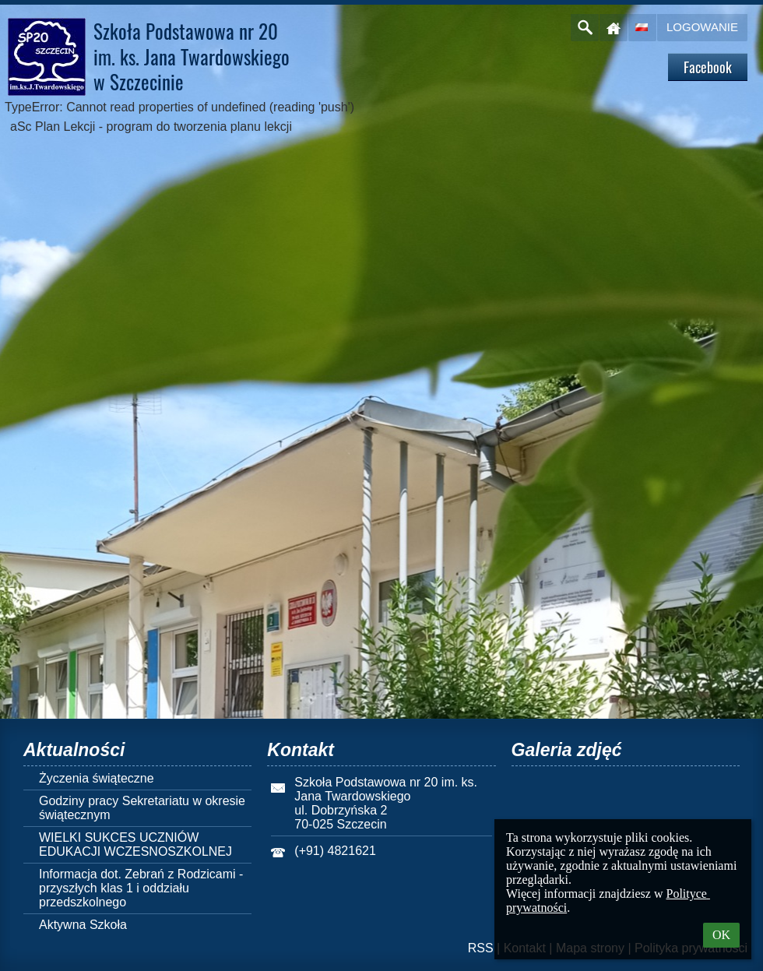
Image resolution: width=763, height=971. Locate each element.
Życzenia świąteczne (96, 778)
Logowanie (702, 26)
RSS (481, 948)
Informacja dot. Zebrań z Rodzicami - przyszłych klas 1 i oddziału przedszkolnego (141, 888)
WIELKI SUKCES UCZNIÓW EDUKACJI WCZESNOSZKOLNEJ (135, 844)
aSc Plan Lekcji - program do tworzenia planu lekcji (151, 126)
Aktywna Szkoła (83, 924)
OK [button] (721, 934)
